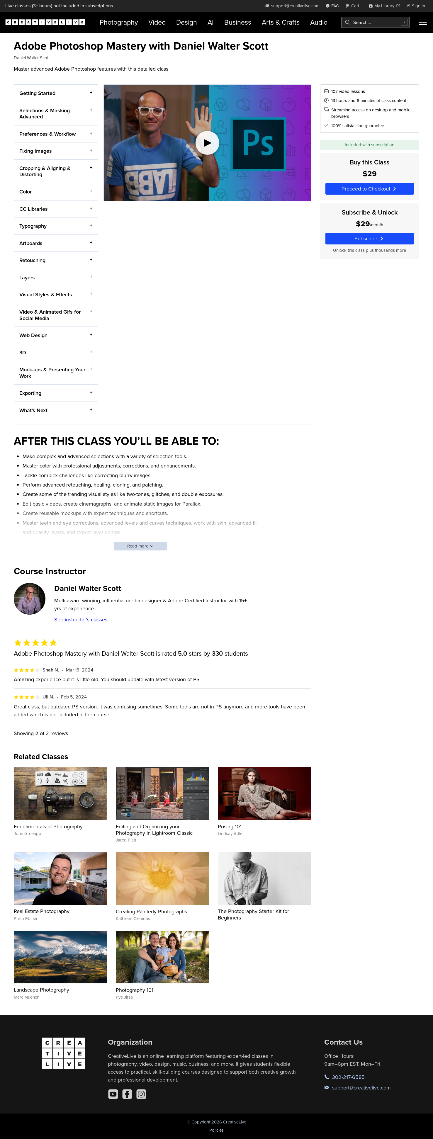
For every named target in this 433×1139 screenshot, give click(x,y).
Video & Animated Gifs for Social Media (50, 315)
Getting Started (37, 93)
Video (157, 22)
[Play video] (207, 143)
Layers (27, 277)
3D (22, 352)
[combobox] (375, 22)
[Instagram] (141, 1094)
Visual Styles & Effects (45, 294)
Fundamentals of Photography (48, 826)
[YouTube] (113, 1094)
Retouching (32, 260)
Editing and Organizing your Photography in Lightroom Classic (154, 830)
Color (25, 191)
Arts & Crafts (281, 22)
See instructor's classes (80, 619)
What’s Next (33, 410)
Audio (318, 22)
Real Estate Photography (41, 911)
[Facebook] (127, 1094)
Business (237, 22)
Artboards (31, 242)
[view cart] (354, 6)
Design (186, 22)
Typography (33, 225)
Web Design (33, 335)
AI (211, 22)
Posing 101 (230, 826)
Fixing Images (35, 150)
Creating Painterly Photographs (151, 911)
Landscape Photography (41, 989)
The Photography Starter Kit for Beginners (253, 914)
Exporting (30, 393)
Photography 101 (134, 990)
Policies (216, 1130)
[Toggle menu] (423, 22)
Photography (119, 22)
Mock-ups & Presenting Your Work (52, 373)
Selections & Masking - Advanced (46, 113)
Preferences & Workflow (47, 133)
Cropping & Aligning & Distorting (45, 171)
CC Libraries (33, 208)
